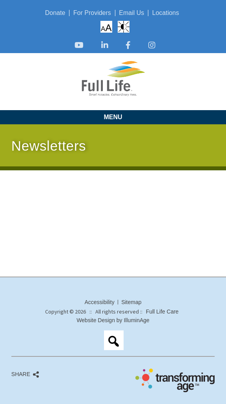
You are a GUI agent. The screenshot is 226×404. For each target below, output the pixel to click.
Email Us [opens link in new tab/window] (131, 13)
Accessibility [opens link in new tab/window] (99, 302)
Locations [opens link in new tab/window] (165, 13)
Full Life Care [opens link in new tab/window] (162, 311)
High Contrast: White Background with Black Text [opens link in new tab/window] (123, 27)
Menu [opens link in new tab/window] (113, 117)
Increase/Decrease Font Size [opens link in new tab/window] (106, 27)
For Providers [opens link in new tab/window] (92, 13)
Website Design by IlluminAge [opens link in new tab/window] (113, 320)
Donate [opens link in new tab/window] (55, 13)
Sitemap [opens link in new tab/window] (131, 302)
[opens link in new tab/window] (79, 46)
